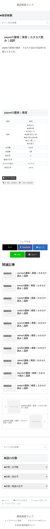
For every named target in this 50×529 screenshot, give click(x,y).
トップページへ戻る (13, 520)
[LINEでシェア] (17, 255)
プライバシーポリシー (37, 520)
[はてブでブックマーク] (40, 247)
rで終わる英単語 (26, 183)
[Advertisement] (25, 81)
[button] (47, 22)
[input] (25, 22)
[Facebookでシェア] (25, 247)
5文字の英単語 (9, 178)
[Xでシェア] (9, 247)
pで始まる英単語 (10, 183)
